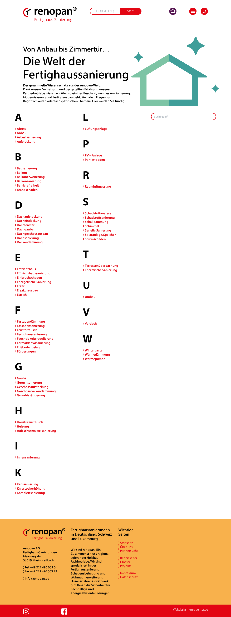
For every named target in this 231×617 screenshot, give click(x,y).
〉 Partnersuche (128, 551)
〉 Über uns (125, 547)
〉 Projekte (125, 566)
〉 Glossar (124, 562)
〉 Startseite (125, 543)
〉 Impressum (127, 573)
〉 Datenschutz (128, 577)
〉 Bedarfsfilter (127, 558)
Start (130, 11)
